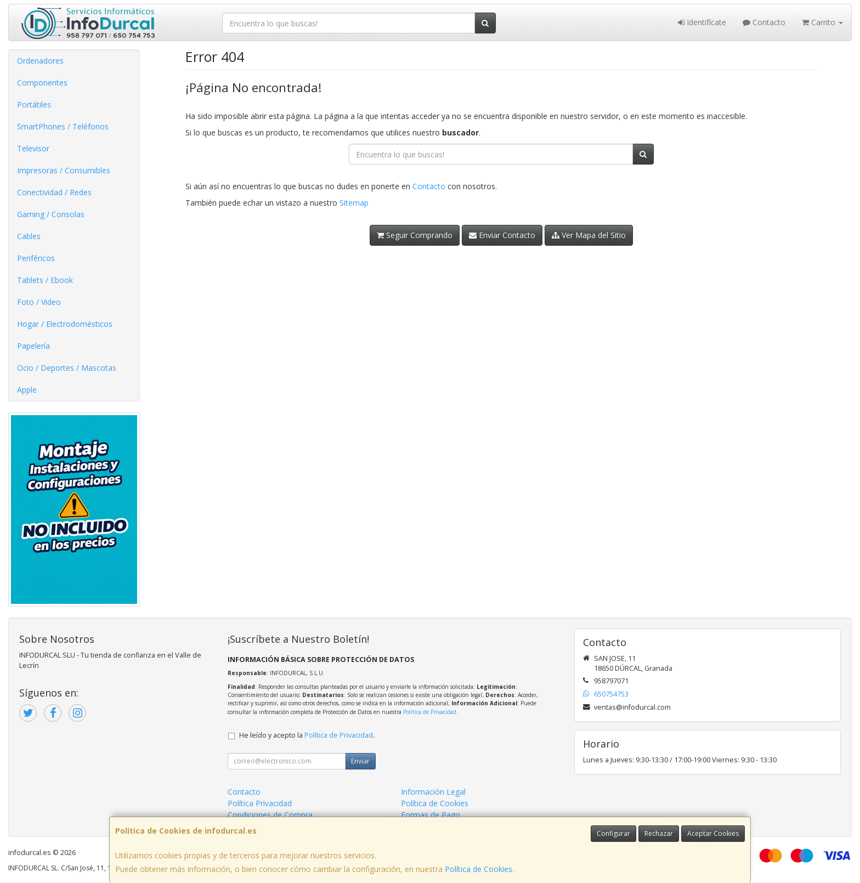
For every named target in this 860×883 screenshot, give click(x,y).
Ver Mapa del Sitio (589, 235)
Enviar (360, 761)
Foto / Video (39, 302)
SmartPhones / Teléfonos (63, 126)
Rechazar (658, 833)
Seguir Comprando (414, 235)
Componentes (42, 82)
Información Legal (433, 791)
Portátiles (34, 104)
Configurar (613, 833)
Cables (29, 236)
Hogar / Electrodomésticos (64, 324)
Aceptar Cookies (713, 833)
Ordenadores (40, 60)
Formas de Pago (430, 815)
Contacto (764, 22)
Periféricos (36, 258)
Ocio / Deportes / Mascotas (66, 368)
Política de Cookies (478, 869)
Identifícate (702, 22)
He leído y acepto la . (307, 735)
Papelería (33, 346)
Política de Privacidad (429, 712)
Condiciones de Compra (270, 815)
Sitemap (354, 202)
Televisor (33, 148)
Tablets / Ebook (45, 280)
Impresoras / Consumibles (63, 170)
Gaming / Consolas (50, 214)
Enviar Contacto (502, 235)
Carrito (822, 22)
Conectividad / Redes (54, 192)
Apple (27, 389)
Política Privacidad (260, 803)
